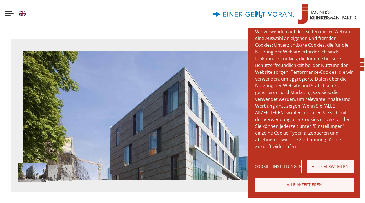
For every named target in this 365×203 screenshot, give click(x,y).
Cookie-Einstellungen (278, 166)
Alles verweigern (330, 166)
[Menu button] (9, 14)
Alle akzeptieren (304, 184)
